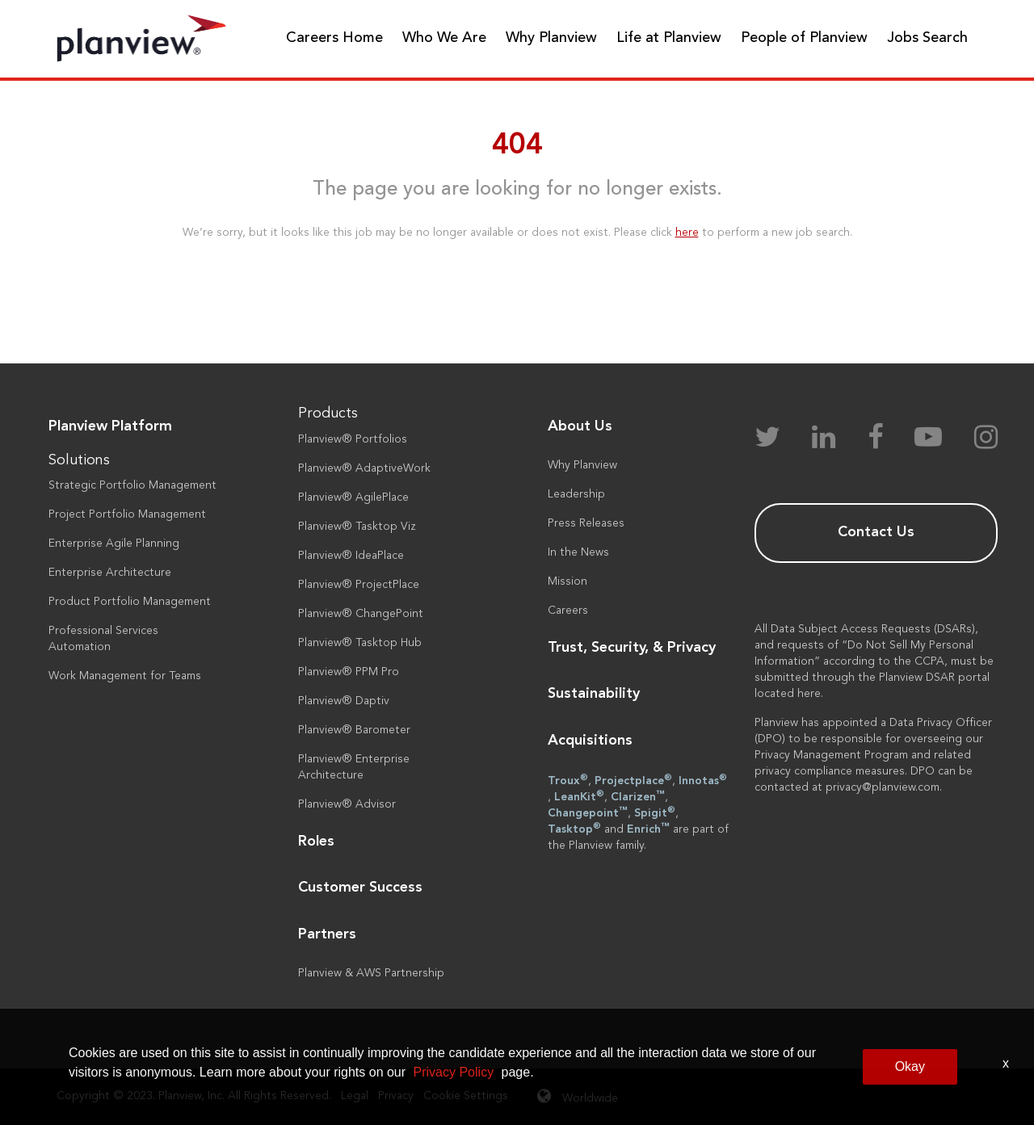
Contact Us (876, 532)
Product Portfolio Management (129, 601)
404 (517, 146)
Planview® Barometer (354, 730)
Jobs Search (927, 38)
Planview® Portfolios (352, 439)
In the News (578, 552)
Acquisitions (590, 740)
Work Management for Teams (124, 676)
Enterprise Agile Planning (113, 543)
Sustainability (594, 693)
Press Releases (586, 523)
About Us (580, 426)
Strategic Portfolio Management (132, 485)
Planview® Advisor (347, 804)
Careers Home (334, 38)
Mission (567, 581)
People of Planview (804, 38)
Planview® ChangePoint (360, 613)
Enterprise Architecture (109, 572)
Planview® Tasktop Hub (360, 643)
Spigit (654, 812)
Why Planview (551, 38)
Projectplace (633, 780)
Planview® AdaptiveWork (364, 468)
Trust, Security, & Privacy (632, 647)
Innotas (703, 780)
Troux (568, 780)
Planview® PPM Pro (348, 672)
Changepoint (588, 812)
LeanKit (579, 796)
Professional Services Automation (103, 639)
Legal (354, 1096)
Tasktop (574, 828)
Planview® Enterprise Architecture (354, 767)
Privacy (396, 1096)
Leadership (576, 494)
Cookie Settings (465, 1096)
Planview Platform (110, 426)
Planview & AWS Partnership (371, 973)
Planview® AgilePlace (353, 497)
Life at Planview (668, 38)
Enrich (648, 828)
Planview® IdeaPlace (351, 555)
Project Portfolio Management (127, 514)
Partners (327, 934)
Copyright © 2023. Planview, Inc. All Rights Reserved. (194, 1096)
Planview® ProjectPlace (358, 584)
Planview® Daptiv (343, 701)
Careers (568, 610)
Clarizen (638, 796)
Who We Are (444, 38)
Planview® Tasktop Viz (357, 526)
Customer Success (360, 887)
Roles (316, 841)
